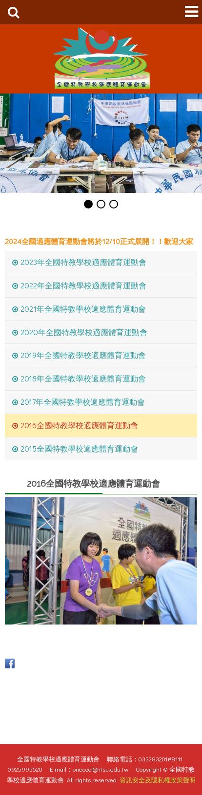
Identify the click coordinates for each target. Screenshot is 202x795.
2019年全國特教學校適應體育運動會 (83, 355)
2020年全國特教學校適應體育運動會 (83, 332)
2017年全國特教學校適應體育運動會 (82, 402)
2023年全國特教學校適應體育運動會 (83, 262)
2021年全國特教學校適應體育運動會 (83, 308)
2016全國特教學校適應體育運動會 (79, 425)
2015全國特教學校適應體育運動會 (79, 448)
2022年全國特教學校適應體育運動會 (83, 285)
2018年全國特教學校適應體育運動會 (83, 378)
